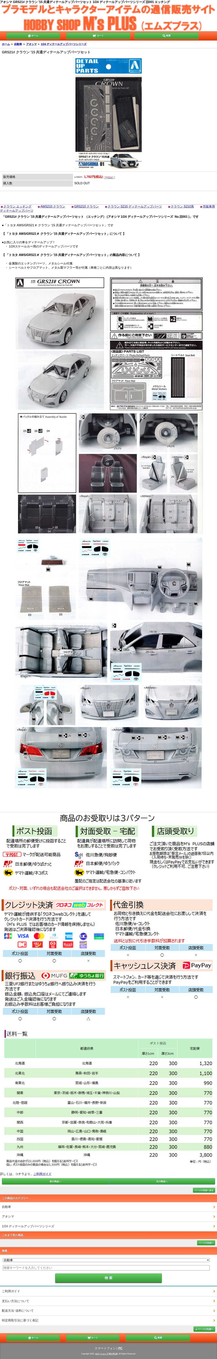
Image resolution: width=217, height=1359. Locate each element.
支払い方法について (15, 1301)
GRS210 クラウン (86, 206)
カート (98, 35)
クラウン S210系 (182, 206)
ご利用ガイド (42, 1174)
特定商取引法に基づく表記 (20, 1320)
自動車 (18, 44)
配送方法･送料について (18, 1310)
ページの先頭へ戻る (204, 1190)
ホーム (32, 35)
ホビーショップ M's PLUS (106, 1354)
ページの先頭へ (206, 1243)
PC (120, 1348)
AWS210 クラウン (52, 206)
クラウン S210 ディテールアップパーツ (135, 206)
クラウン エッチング (17, 206)
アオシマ (31, 44)
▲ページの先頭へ (204, 1329)
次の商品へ (162, 1181)
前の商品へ (55, 1181)
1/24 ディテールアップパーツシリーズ (63, 44)
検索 (166, 35)
